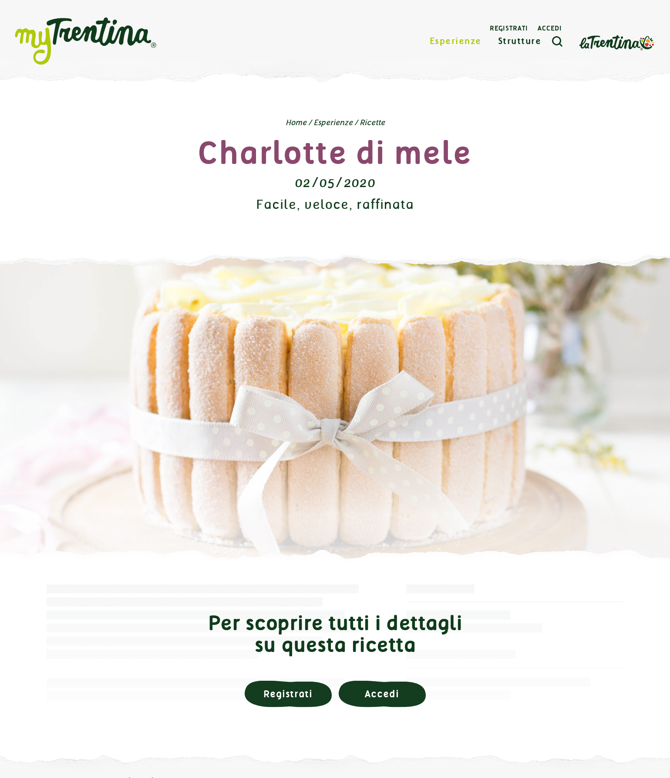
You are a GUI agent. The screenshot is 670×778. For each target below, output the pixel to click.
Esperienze (455, 41)
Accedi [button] (382, 694)
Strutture (520, 41)
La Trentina (617, 42)
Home (296, 122)
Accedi (550, 28)
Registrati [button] (288, 694)
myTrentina (86, 41)
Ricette (372, 122)
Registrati (509, 28)
